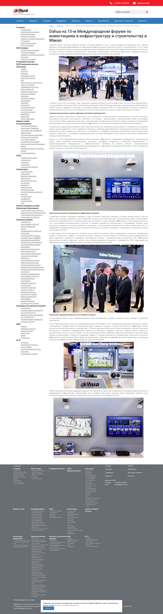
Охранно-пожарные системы (28, 206)
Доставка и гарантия (124, 21)
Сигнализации (22, 169)
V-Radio (23, 69)
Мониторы (25, 96)
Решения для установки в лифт (32, 267)
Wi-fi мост (24, 71)
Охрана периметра (28, 301)
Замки (23, 335)
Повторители (26, 178)
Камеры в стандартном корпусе (32, 39)
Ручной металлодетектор (30, 217)
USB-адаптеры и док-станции (31, 83)
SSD (22, 80)
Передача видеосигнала (30, 263)
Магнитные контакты (29, 181)
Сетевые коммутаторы (29, 92)
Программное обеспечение (31, 254)
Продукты (33, 21)
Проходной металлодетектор (31, 215)
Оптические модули (28, 107)
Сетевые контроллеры (29, 158)
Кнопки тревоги (26, 201)
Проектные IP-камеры (29, 294)
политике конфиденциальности (67, 605)
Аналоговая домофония (30, 128)
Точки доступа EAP (28, 85)
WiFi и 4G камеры (27, 45)
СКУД (18, 155)
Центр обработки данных (30, 260)
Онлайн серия (26, 30)
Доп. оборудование (28, 139)
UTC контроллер (27, 110)
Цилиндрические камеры (30, 32)
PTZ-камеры (25, 41)
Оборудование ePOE (28, 251)
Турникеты (25, 162)
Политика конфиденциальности (22, 608)
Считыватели (26, 160)
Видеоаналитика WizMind (30, 240)
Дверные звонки (22, 121)
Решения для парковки (29, 256)
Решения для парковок (29, 167)
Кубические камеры (28, 34)
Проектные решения (24, 220)
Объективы (25, 116)
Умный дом (25, 333)
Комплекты (25, 185)
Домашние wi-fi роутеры (30, 87)
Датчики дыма (26, 196)
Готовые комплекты (28, 153)
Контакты (142, 21)
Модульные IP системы (29, 137)
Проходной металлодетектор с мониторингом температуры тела (22, 542)
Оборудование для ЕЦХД (30, 224)
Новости (88, 21)
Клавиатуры (25, 199)
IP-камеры (20, 27)
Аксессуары (21, 67)
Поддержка (61, 21)
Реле (22, 203)
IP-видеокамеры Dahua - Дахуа (24, 600)
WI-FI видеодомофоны (29, 126)
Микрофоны (25, 114)
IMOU (18, 324)
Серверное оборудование (30, 249)
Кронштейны (25, 101)
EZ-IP (18, 340)
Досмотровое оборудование (27, 208)
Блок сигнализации (28, 78)
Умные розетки (26, 187)
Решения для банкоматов (30, 274)
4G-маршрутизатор (28, 76)
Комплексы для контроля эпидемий (31, 306)
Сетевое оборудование (29, 354)
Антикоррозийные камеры (31, 245)
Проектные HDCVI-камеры (30, 235)
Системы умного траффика (31, 238)
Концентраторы (27, 172)
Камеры (24, 326)
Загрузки (76, 21)
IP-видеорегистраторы (25, 62)
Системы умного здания (30, 303)
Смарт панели (26, 133)
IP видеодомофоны (23, 124)
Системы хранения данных (31, 265)
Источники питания (28, 112)
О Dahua (19, 21)
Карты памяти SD (27, 89)
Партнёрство (103, 21)
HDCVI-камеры (22, 48)
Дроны (23, 229)
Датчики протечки (27, 190)
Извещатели (25, 174)
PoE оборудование (28, 98)
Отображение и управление (31, 231)
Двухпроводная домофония (31, 130)
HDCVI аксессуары (28, 119)
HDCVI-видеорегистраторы (27, 64)
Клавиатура (25, 105)
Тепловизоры (26, 222)
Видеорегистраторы (28, 329)
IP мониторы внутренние (30, 142)
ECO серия (24, 57)
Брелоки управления (28, 176)
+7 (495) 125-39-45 (121, 3)
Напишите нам (143, 3)
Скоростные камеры (28, 43)
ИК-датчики (25, 183)
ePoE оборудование (28, 94)
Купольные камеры (28, 36)
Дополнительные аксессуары (32, 135)
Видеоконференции (28, 226)
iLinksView (24, 73)
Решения (47, 21)
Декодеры (24, 103)
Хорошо (48, 608)
